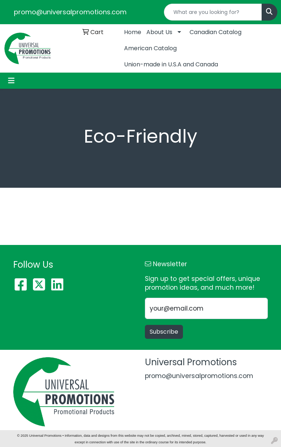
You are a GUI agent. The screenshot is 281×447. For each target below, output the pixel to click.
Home (132, 32)
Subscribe (164, 331)
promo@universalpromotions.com (70, 12)
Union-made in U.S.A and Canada (171, 64)
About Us (159, 32)
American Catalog (150, 48)
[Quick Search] (213, 12)
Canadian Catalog (215, 32)
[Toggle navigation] (11, 81)
